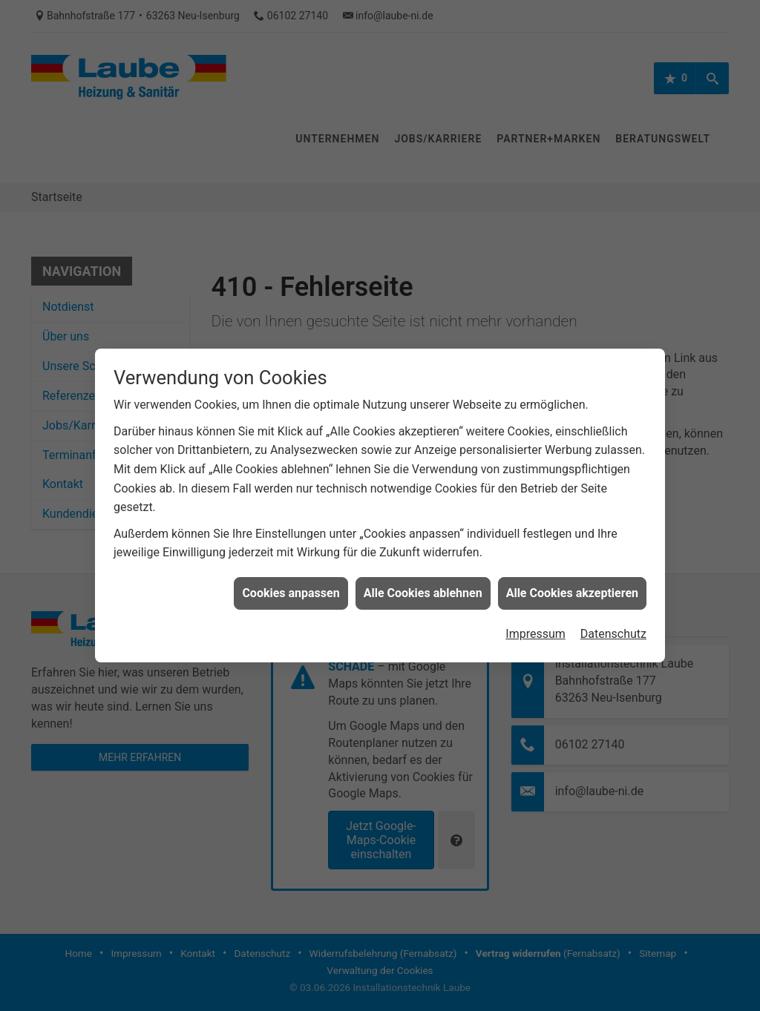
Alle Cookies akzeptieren (572, 583)
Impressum (535, 625)
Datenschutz (613, 625)
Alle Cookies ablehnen (423, 583)
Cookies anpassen (290, 583)
